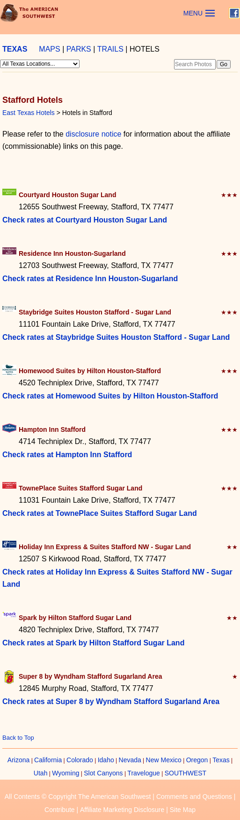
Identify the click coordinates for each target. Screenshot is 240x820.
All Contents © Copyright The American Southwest (78, 796)
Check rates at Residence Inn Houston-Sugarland (90, 279)
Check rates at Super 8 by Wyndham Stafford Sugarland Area (110, 701)
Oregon (197, 760)
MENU (193, 13)
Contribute (59, 809)
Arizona (18, 760)
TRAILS (110, 49)
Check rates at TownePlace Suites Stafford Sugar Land (99, 513)
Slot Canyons (103, 773)
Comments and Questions (194, 796)
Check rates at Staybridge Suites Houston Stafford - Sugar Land (116, 337)
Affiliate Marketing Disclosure (122, 809)
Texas (221, 760)
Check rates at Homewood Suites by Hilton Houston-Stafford (110, 396)
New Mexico (164, 760)
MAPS (49, 49)
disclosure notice (93, 134)
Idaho (106, 760)
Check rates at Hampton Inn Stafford (67, 455)
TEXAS (14, 49)
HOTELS (145, 49)
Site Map (183, 809)
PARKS (78, 49)
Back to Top (18, 737)
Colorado (79, 760)
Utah (41, 773)
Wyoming (65, 773)
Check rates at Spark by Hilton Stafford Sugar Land (93, 643)
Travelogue (143, 773)
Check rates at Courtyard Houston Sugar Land (84, 220)
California (48, 760)
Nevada (130, 760)
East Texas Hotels (28, 112)
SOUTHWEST (185, 773)
